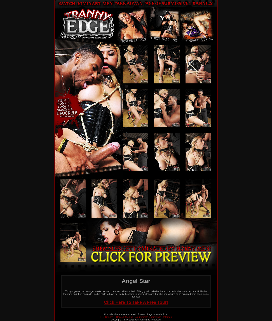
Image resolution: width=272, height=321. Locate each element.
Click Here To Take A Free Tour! (136, 302)
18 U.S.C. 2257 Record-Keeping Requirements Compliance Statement (136, 317)
